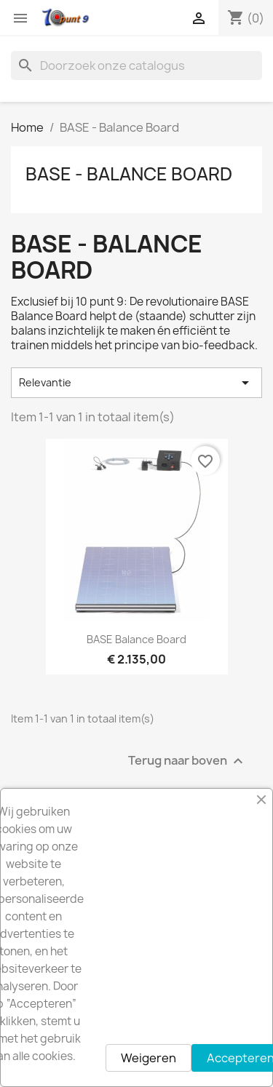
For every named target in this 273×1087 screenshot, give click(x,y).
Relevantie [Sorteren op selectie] (136, 382)
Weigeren (148, 1058)
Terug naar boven (187, 761)
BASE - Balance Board (128, 174)
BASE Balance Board (136, 639)
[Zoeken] (136, 65)
